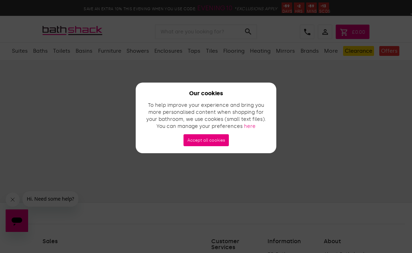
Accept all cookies (206, 140)
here (250, 126)
